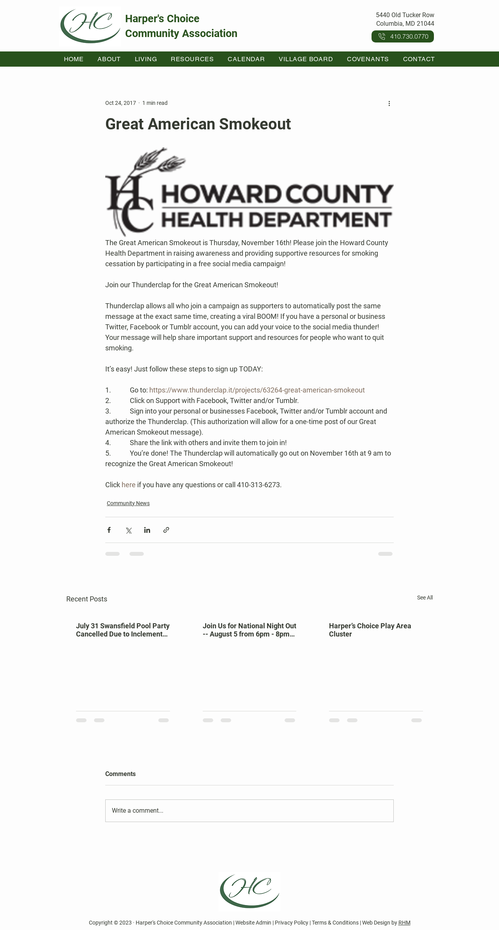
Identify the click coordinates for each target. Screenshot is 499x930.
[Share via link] (166, 530)
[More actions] (389, 103)
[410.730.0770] (403, 36)
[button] (109, 59)
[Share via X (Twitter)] (128, 530)
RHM (404, 922)
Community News (128, 503)
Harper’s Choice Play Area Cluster (370, 630)
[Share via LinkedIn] (147, 530)
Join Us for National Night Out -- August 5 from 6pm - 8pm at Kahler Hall (249, 630)
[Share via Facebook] (109, 530)
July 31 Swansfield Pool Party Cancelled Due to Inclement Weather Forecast (123, 630)
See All (425, 597)
